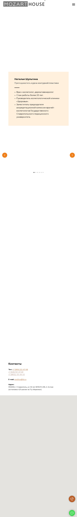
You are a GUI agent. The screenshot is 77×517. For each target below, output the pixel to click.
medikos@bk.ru (20, 379)
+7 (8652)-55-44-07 (16, 374)
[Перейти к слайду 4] (39, 172)
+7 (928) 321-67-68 (15, 372)
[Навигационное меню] (73, 5)
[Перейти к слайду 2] (35, 172)
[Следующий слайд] (72, 155)
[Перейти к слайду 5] (41, 172)
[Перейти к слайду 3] (37, 172)
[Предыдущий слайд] (4, 155)
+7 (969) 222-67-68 (20, 369)
